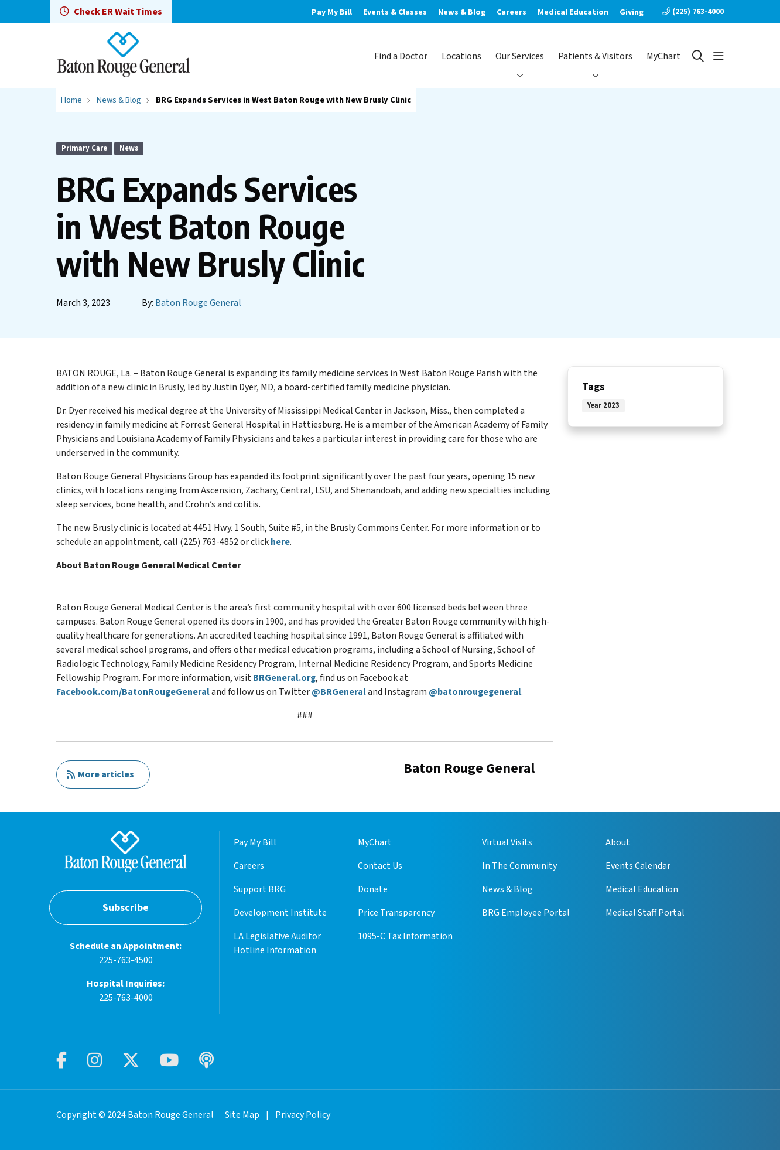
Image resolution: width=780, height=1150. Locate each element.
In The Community (519, 865)
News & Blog (461, 12)
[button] (718, 56)
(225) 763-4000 (693, 12)
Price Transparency (396, 912)
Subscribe (125, 907)
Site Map (242, 1114)
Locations (461, 56)
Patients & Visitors (595, 56)
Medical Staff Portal (645, 912)
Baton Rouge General (198, 302)
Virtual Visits (507, 842)
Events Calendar (637, 865)
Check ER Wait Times (111, 11)
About (617, 842)
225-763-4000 (126, 997)
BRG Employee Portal (526, 912)
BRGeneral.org (284, 677)
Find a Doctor (400, 56)
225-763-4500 (126, 960)
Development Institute (280, 912)
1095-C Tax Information (405, 936)
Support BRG (260, 889)
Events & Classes (395, 12)
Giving (632, 12)
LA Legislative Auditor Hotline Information (277, 943)
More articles (100, 774)
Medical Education (573, 12)
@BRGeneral (339, 691)
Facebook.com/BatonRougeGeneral (133, 691)
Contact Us (380, 865)
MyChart (663, 56)
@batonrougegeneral (475, 691)
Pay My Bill (332, 12)
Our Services (519, 56)
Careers (511, 12)
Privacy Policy (302, 1114)
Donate (373, 889)
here (280, 541)
